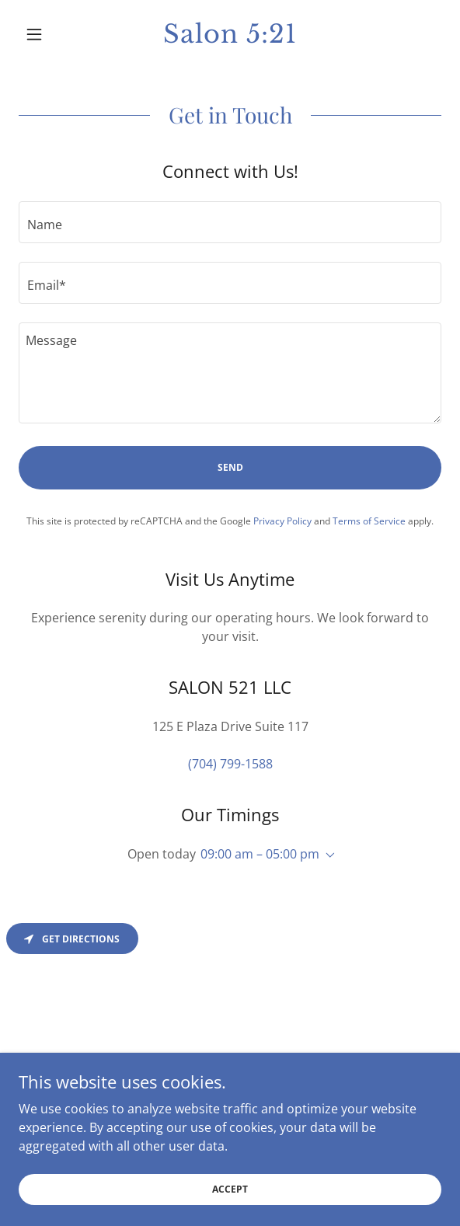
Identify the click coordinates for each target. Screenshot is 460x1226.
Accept (230, 1189)
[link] (230, 34)
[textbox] (230, 222)
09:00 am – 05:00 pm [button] (259, 853)
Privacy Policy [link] (282, 521)
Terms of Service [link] (369, 521)
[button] (50, 34)
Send (230, 467)
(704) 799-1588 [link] (230, 763)
